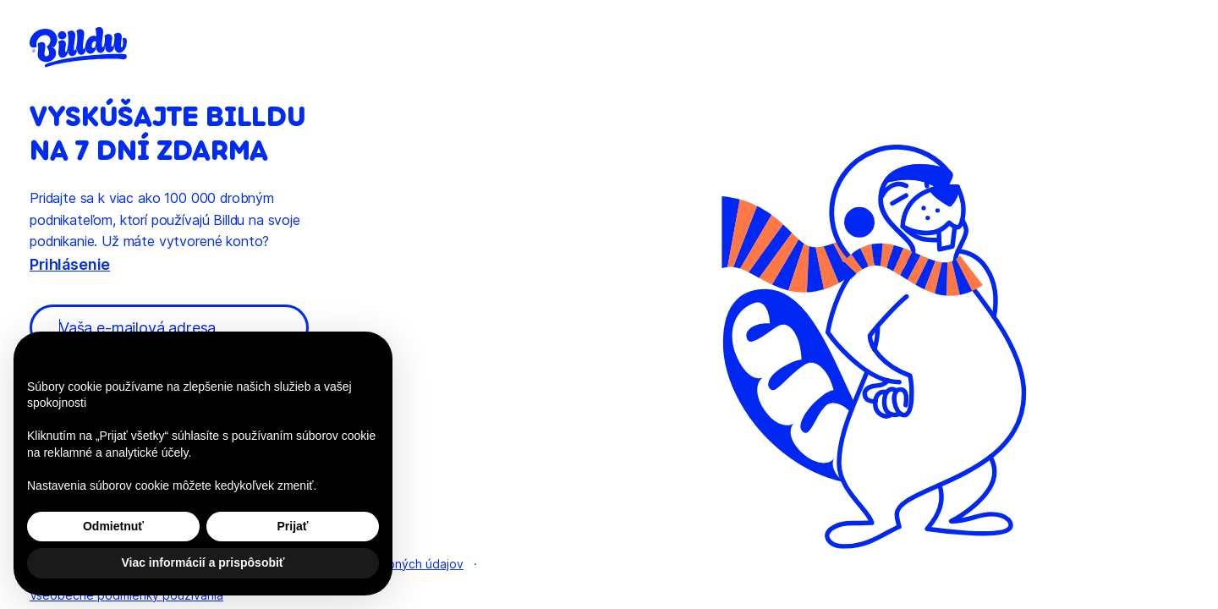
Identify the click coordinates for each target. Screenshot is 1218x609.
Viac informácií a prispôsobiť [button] (202, 562)
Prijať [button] (292, 526)
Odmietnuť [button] (113, 526)
